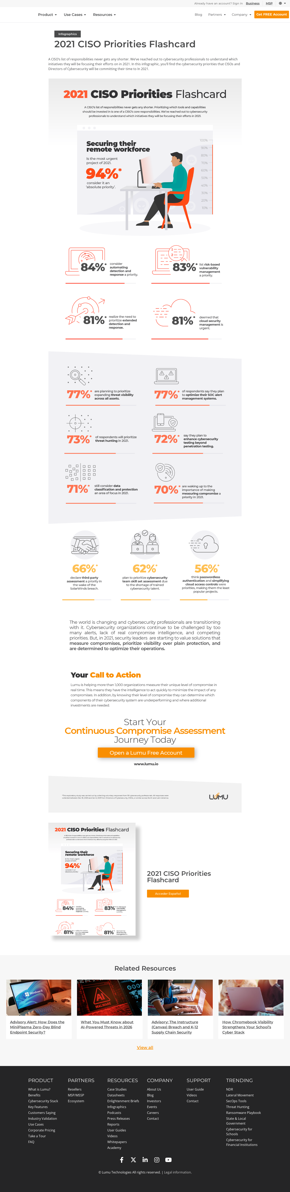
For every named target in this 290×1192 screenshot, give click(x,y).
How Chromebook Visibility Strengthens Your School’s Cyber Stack (247, 1027)
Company (241, 15)
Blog (198, 15)
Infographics (67, 34)
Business (253, 3)
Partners (217, 15)
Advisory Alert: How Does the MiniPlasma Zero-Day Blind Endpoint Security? (37, 1027)
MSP (269, 3)
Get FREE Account (271, 14)
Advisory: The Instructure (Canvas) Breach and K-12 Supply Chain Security (175, 1027)
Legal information (177, 1172)
